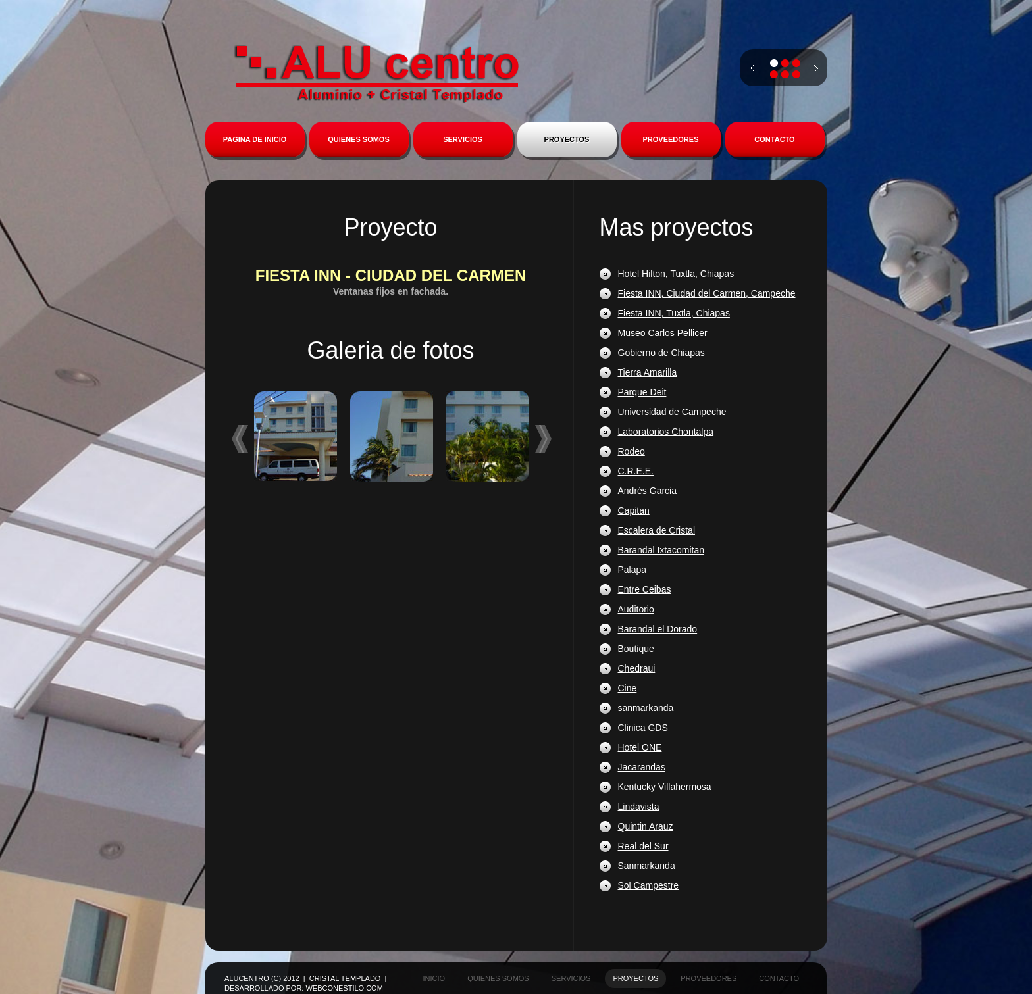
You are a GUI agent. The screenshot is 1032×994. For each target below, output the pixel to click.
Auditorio (636, 609)
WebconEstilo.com (343, 988)
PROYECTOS (567, 139)
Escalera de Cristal (657, 530)
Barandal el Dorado (658, 629)
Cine (627, 688)
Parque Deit (642, 392)
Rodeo (631, 451)
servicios (571, 978)
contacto (779, 978)
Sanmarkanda (646, 865)
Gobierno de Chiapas (661, 352)
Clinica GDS (643, 727)
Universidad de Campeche (672, 412)
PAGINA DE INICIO (255, 139)
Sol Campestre (648, 885)
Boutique (636, 648)
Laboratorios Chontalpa (666, 431)
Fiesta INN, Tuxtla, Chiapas (674, 313)
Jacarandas (641, 767)
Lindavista (638, 806)
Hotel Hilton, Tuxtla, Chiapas (676, 273)
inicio (434, 978)
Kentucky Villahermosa (664, 787)
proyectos (635, 978)
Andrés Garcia (647, 490)
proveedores (708, 978)
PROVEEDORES (671, 139)
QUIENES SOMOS (359, 139)
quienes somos (498, 978)
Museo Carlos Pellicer (663, 333)
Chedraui (637, 668)
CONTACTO (774, 139)
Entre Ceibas (644, 589)
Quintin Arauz (645, 826)
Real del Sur (643, 846)
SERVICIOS (462, 139)
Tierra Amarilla (647, 372)
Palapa (632, 569)
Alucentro (376, 73)
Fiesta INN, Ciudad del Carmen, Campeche (707, 293)
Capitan (634, 510)
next (816, 74)
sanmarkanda (646, 708)
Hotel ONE (640, 747)
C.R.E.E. (636, 471)
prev (752, 68)
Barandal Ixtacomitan (661, 550)
